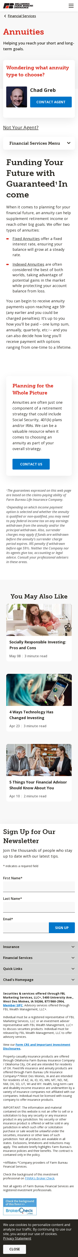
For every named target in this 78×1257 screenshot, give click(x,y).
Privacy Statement (17, 1238)
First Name (12, 878)
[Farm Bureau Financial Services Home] (24, 5)
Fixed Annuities (26, 238)
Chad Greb (43, 90)
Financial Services (22, 16)
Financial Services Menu (34, 143)
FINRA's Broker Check (39, 1178)
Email (8, 919)
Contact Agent (51, 102)
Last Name (12, 898)
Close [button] (14, 1249)
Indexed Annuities (28, 264)
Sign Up (62, 927)
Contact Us (31, 464)
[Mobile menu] (71, 6)
